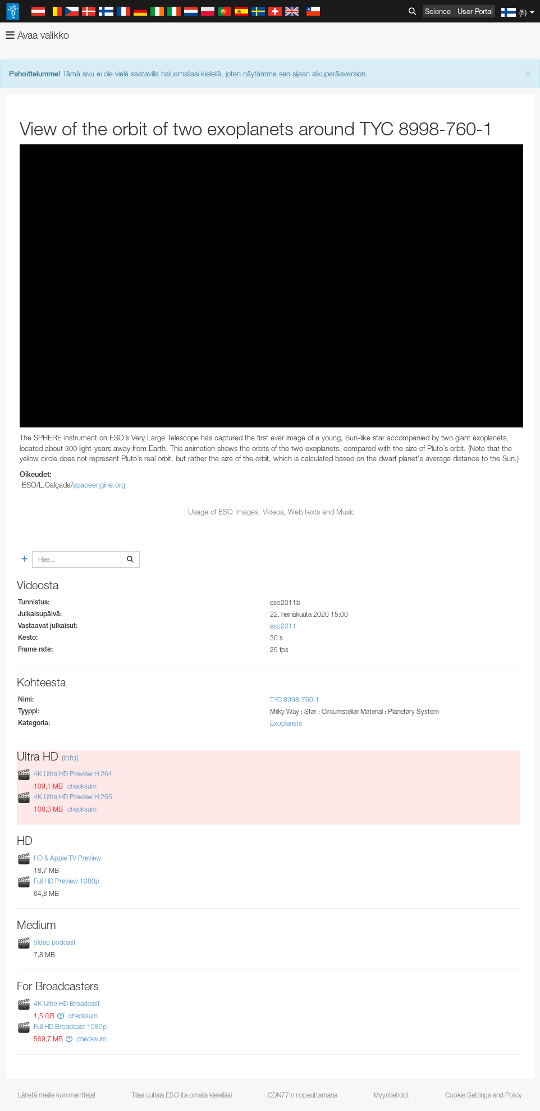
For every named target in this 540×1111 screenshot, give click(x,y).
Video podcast (55, 942)
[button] (60, 1016)
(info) (70, 757)
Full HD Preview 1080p (66, 881)
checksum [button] (81, 786)
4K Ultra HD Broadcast (67, 1003)
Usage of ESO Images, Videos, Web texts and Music (271, 511)
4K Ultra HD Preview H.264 (73, 773)
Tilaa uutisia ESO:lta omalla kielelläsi (181, 1095)
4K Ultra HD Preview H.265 (73, 797)
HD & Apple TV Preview (67, 858)
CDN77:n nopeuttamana (302, 1095)
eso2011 (283, 626)
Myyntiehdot (391, 1095)
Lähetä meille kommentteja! (56, 1095)
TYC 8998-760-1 (294, 699)
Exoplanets (286, 723)
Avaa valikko (37, 35)
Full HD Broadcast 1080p (70, 1027)
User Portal (475, 11)
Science (438, 11)
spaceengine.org (99, 484)
